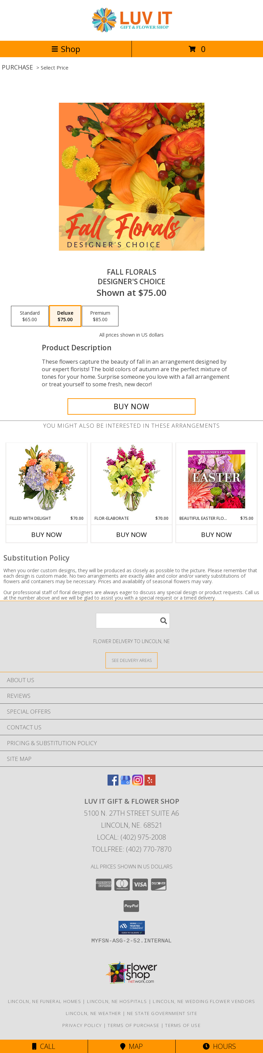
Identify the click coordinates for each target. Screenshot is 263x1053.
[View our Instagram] (137, 783)
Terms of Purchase (133, 1025)
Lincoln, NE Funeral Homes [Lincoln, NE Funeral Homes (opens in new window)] (45, 1001)
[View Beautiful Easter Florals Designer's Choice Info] (216, 479)
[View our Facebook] (113, 783)
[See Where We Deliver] (131, 660)
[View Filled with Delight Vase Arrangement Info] (46, 479)
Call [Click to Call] (43, 1046)
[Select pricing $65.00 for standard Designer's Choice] (29, 316)
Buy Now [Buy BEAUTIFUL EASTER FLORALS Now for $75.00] (216, 534)
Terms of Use (183, 1025)
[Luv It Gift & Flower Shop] (131, 30)
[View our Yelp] (150, 783)
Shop (65, 48)
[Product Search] (133, 620)
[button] (131, 928)
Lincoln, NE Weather (93, 1013)
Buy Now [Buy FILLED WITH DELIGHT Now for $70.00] (46, 534)
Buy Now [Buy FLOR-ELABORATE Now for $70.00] (131, 534)
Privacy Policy (82, 1025)
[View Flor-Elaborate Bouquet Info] (131, 479)
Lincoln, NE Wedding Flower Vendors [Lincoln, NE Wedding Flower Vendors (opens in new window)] (204, 1001)
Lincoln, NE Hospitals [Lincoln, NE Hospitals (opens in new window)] (117, 1001)
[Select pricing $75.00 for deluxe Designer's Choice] (65, 316)
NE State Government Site (162, 1013)
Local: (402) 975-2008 (131, 837)
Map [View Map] (131, 1046)
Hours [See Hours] (219, 1046)
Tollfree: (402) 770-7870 (132, 849)
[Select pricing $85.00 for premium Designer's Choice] (100, 316)
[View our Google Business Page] (125, 783)
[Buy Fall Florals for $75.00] (131, 406)
